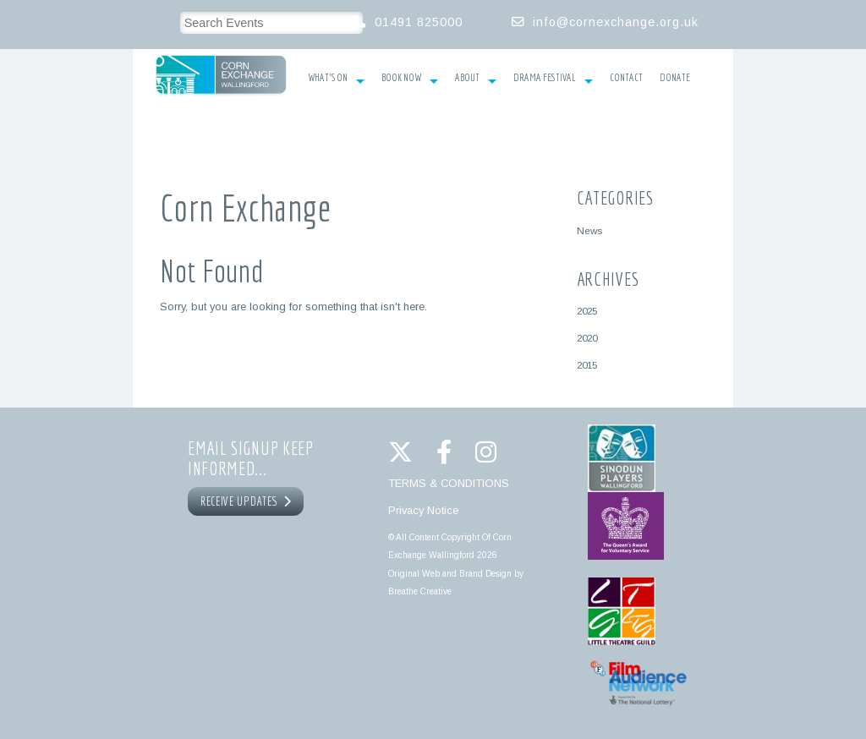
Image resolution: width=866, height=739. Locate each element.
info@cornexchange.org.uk (616, 22)
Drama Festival (553, 79)
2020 (587, 337)
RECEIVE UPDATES (246, 501)
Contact (626, 78)
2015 (587, 364)
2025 (587, 310)
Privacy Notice (423, 510)
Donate (675, 78)
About (475, 79)
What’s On (336, 79)
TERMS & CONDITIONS (448, 483)
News (589, 230)
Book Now (409, 79)
